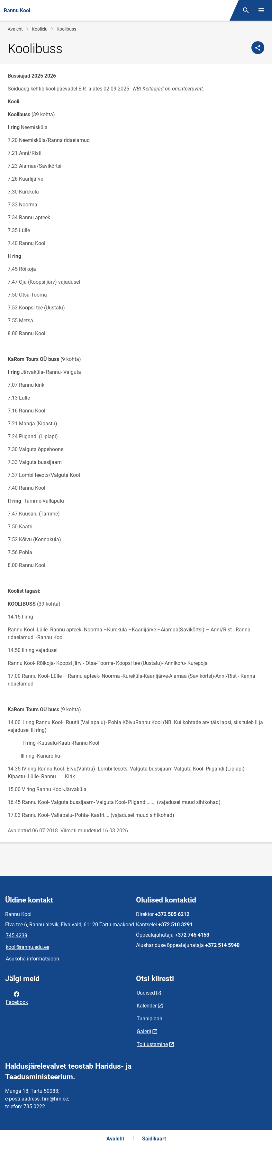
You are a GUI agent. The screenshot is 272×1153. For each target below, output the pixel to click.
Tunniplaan (149, 1019)
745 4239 (16, 935)
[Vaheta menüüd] (261, 10)
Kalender (147, 1006)
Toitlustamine (152, 1044)
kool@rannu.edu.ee (27, 947)
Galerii (144, 1031)
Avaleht (15, 29)
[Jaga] (257, 47)
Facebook (17, 997)
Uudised (146, 993)
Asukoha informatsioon (32, 959)
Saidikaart (154, 1139)
